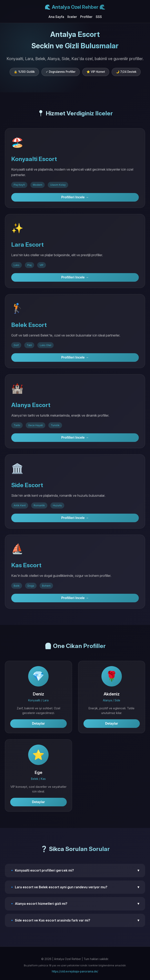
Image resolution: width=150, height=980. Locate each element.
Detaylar (38, 723)
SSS (99, 17)
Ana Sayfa (56, 17)
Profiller (86, 17)
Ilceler (72, 17)
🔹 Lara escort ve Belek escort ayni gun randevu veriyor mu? (75, 887)
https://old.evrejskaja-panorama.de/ (75, 971)
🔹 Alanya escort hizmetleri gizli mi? (75, 903)
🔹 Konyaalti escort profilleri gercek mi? (75, 870)
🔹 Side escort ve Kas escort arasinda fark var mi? (75, 920)
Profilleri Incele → (75, 197)
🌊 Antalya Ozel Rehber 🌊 (75, 7)
